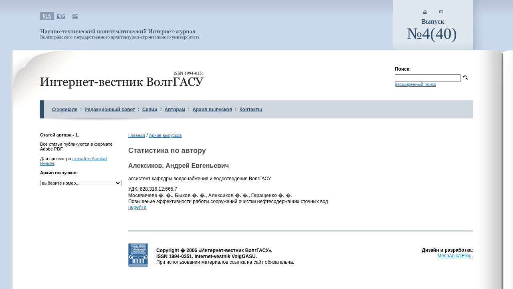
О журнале (64, 109)
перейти (137, 207)
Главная (136, 135)
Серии (149, 109)
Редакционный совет (110, 109)
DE (75, 16)
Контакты (250, 109)
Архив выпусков (212, 109)
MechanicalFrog (454, 255)
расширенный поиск (415, 84)
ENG (61, 16)
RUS (47, 16)
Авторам (174, 109)
